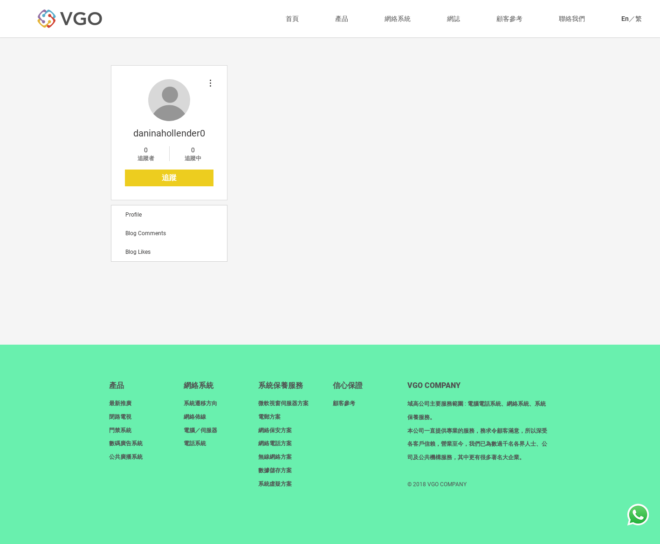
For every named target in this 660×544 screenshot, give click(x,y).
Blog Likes (138, 252)
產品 (116, 385)
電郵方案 (269, 417)
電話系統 (195, 443)
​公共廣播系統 (126, 457)
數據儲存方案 (275, 470)
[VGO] (81, 19)
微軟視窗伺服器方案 (283, 403)
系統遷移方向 (200, 403)
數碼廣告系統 (126, 443)
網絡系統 (198, 385)
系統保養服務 (280, 385)
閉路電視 (120, 417)
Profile (133, 214)
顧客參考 (344, 403)
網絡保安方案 (275, 430)
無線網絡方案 (275, 457)
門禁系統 (120, 430)
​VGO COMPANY (434, 385)
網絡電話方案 (275, 443)
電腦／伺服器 (200, 430)
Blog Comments (145, 233)
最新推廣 (120, 403)
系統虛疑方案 (275, 484)
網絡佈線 (195, 417)
